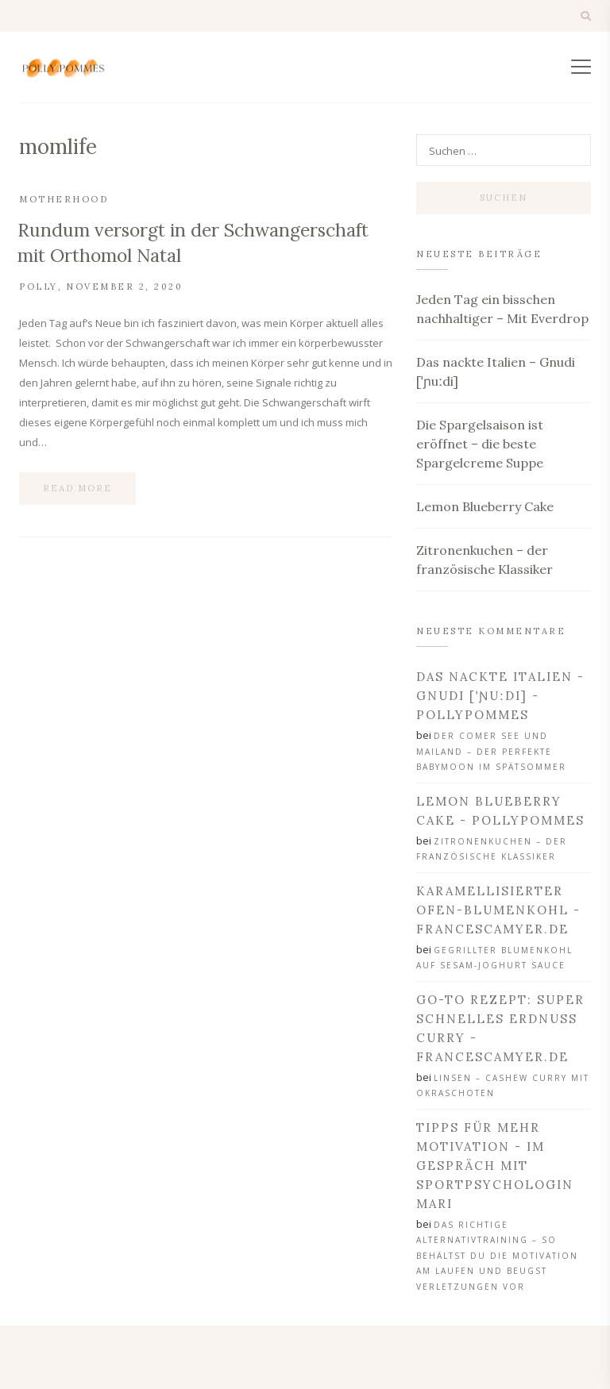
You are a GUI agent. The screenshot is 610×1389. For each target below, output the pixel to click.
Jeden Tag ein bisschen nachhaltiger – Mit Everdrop (502, 308)
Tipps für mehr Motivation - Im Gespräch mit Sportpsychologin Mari (494, 1165)
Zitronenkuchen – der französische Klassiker (484, 559)
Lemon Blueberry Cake (485, 506)
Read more (77, 488)
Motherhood (63, 199)
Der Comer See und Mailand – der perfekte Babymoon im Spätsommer (491, 751)
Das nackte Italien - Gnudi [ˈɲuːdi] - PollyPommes (500, 695)
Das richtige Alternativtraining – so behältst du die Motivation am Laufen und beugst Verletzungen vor (497, 1255)
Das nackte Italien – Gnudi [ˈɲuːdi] (495, 371)
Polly (38, 286)
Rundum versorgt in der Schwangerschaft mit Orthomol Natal (193, 242)
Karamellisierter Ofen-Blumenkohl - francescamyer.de (498, 910)
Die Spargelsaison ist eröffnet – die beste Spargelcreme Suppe (479, 444)
